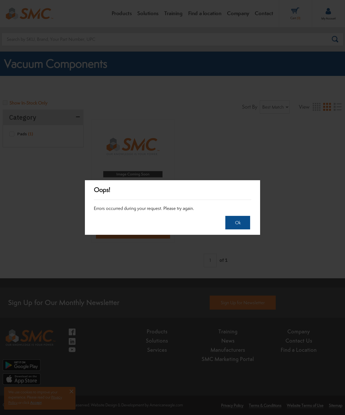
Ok (236, 223)
